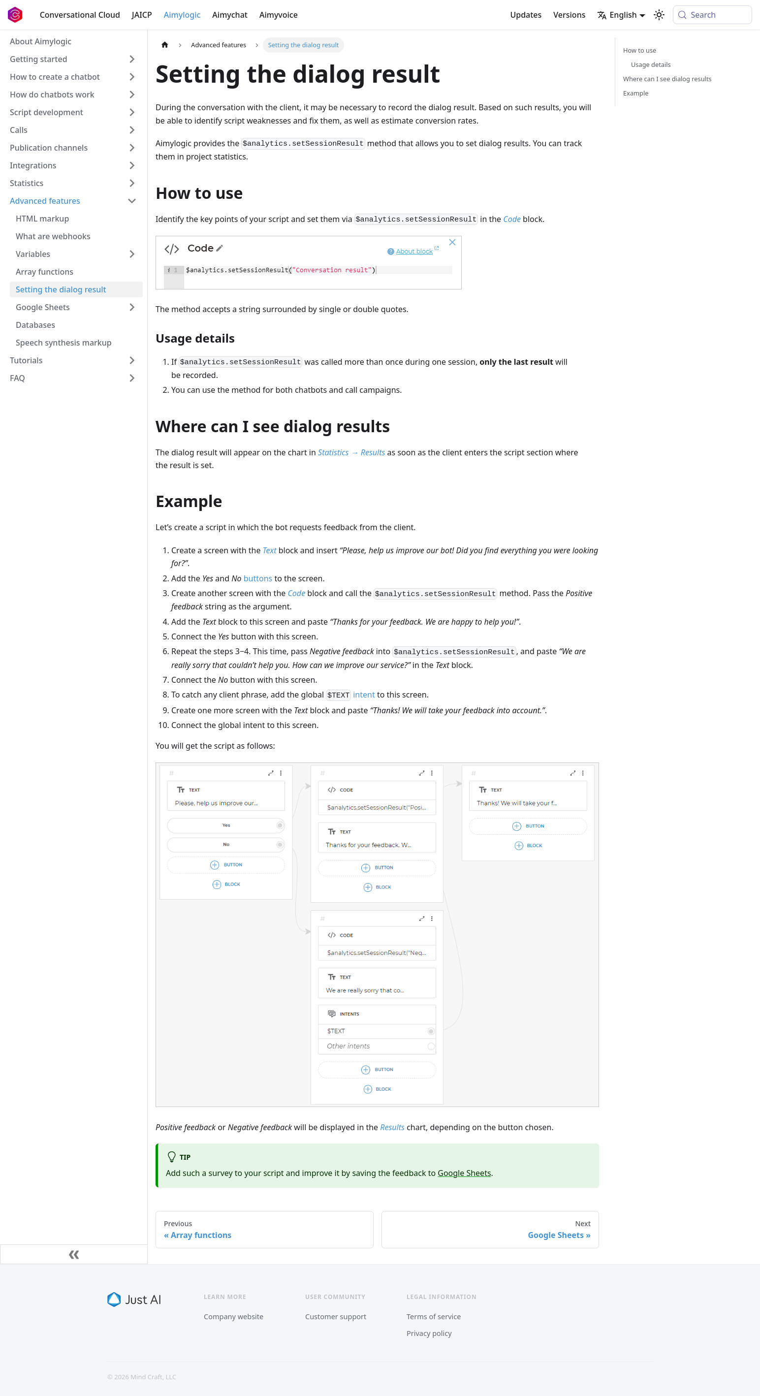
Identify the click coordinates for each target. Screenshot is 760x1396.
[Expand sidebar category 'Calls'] (132, 130)
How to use (639, 50)
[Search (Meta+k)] (712, 14)
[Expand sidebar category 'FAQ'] (132, 378)
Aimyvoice (278, 14)
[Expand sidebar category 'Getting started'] (132, 59)
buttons (258, 578)
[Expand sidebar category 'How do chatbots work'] (132, 94)
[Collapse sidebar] (74, 1254)
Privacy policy (429, 1333)
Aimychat (230, 14)
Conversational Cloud (80, 14)
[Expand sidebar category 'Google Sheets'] (132, 307)
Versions (569, 14)
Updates (525, 14)
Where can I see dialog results (667, 78)
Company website (233, 1316)
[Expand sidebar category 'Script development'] (132, 112)
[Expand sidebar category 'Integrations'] (132, 165)
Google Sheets (464, 1173)
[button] (73, 360)
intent (364, 694)
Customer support (335, 1316)
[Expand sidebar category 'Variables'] (132, 254)
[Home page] (165, 45)
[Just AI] (133, 1299)
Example (635, 93)
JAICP (142, 14)
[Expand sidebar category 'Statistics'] (132, 183)
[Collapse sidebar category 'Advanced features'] (132, 201)
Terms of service (434, 1316)
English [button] (616, 14)
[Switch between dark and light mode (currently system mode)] (659, 15)
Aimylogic (182, 14)
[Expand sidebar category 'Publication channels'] (132, 148)
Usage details (651, 64)
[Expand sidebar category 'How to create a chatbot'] (132, 77)
